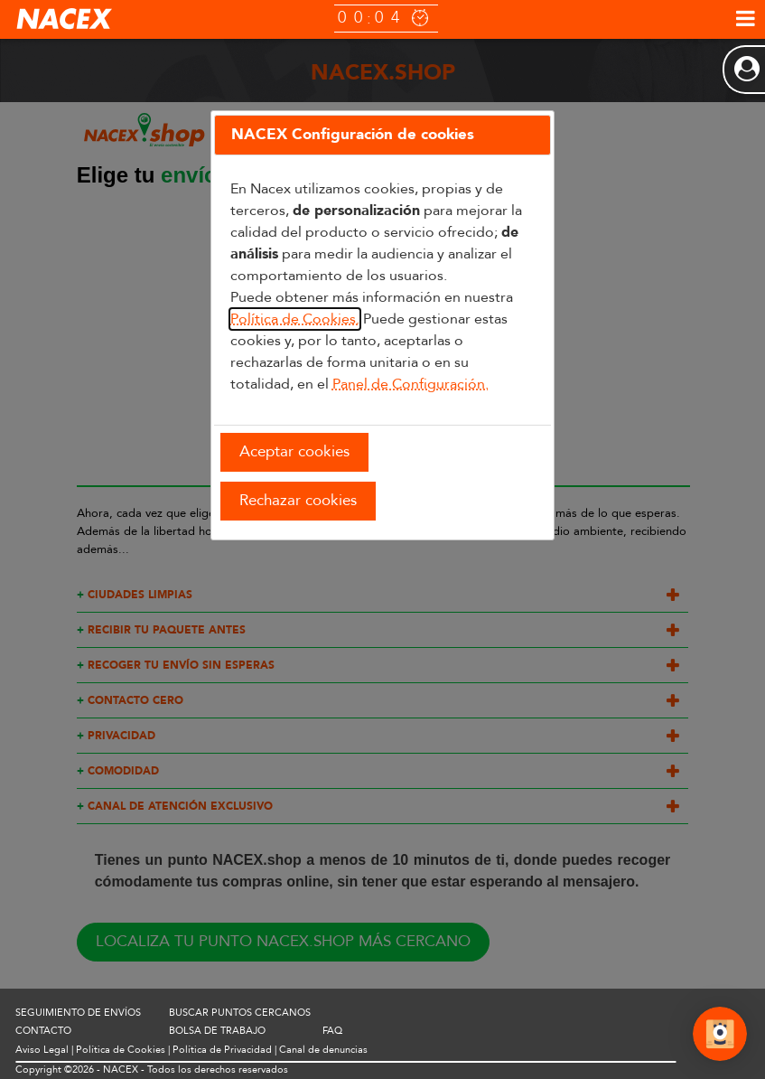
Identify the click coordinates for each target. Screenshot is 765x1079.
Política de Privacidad (222, 1049)
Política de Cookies (120, 1049)
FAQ (332, 1030)
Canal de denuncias (323, 1049)
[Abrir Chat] (720, 1036)
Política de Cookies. (294, 319)
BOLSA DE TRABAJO (217, 1030)
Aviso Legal (42, 1049)
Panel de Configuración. (410, 384)
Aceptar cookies (294, 451)
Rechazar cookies (298, 500)
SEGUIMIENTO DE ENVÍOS (78, 1012)
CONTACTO (43, 1030)
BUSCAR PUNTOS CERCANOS (240, 1012)
